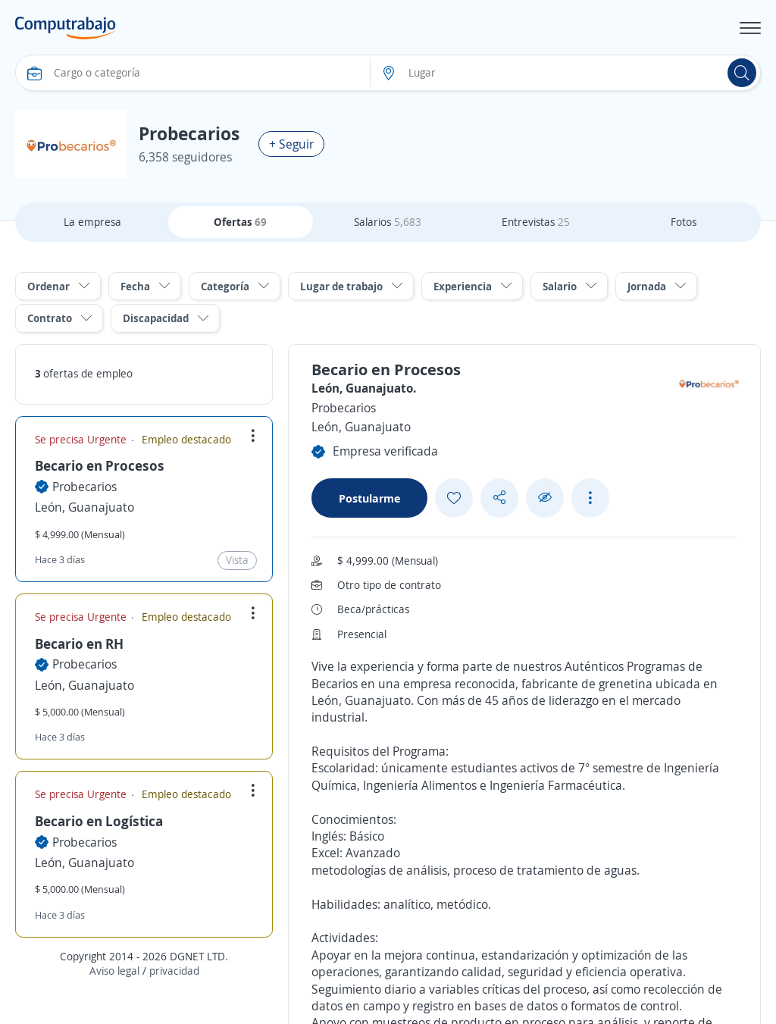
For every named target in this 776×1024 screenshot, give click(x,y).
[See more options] (590, 498)
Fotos (683, 222)
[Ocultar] (545, 498)
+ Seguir (291, 144)
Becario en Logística (99, 821)
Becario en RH (79, 643)
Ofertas (240, 222)
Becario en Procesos (99, 465)
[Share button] (499, 498)
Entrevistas (536, 222)
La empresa (92, 222)
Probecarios (84, 486)
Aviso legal (114, 970)
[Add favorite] (454, 498)
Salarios (387, 222)
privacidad (174, 970)
